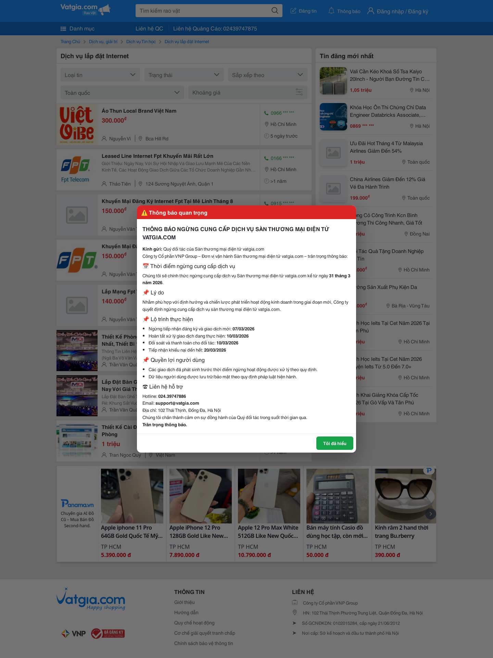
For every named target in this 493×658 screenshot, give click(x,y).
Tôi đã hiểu (334, 443)
